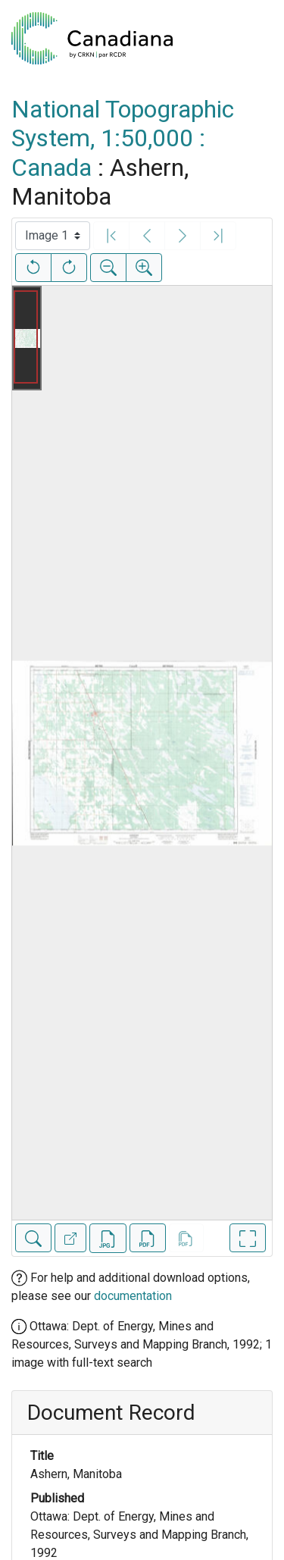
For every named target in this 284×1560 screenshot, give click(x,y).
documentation (133, 1296)
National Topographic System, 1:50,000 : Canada (122, 138)
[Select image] (52, 235)
